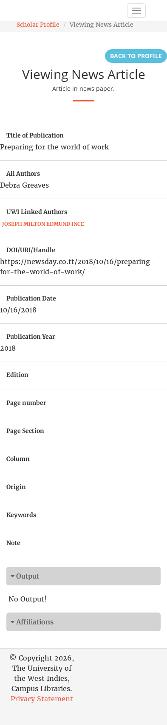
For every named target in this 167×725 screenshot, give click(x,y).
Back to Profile (136, 56)
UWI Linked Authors (36, 212)
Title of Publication (35, 135)
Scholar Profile (38, 24)
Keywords (21, 515)
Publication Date (31, 298)
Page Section (25, 431)
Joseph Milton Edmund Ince (43, 224)
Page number (26, 403)
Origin (16, 487)
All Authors (23, 173)
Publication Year (30, 336)
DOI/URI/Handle (30, 250)
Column (18, 459)
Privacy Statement (42, 698)
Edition (17, 375)
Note (13, 543)
